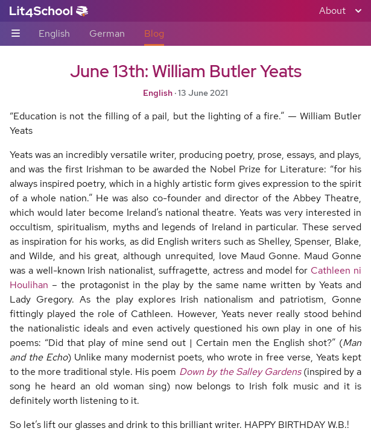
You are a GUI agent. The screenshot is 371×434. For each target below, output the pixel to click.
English (54, 33)
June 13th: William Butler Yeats (186, 71)
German (107, 33)
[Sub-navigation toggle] (15, 34)
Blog (154, 33)
